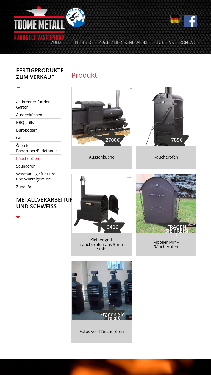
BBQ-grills (25, 122)
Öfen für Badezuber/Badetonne (36, 148)
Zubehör (24, 186)
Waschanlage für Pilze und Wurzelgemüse (35, 176)
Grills (20, 137)
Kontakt (188, 42)
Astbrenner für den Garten (33, 104)
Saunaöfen (25, 166)
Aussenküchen (29, 114)
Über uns (164, 42)
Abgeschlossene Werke (123, 42)
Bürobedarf (26, 130)
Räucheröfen (27, 158)
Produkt (84, 42)
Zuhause (60, 42)
